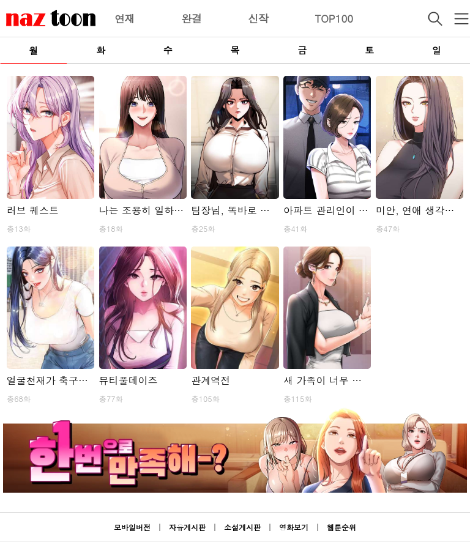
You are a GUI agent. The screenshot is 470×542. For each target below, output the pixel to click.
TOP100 (334, 18)
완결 (191, 18)
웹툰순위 (341, 527)
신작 (258, 18)
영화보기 (293, 527)
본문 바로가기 (0, 0)
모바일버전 (132, 527)
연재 (124, 18)
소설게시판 (242, 527)
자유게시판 (187, 527)
